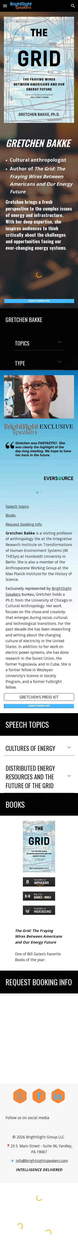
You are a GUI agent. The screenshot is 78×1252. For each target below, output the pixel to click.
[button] (5, 6)
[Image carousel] (39, 467)
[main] (39, 143)
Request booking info (24, 524)
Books (11, 515)
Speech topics (17, 506)
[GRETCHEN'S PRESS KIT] (39, 697)
